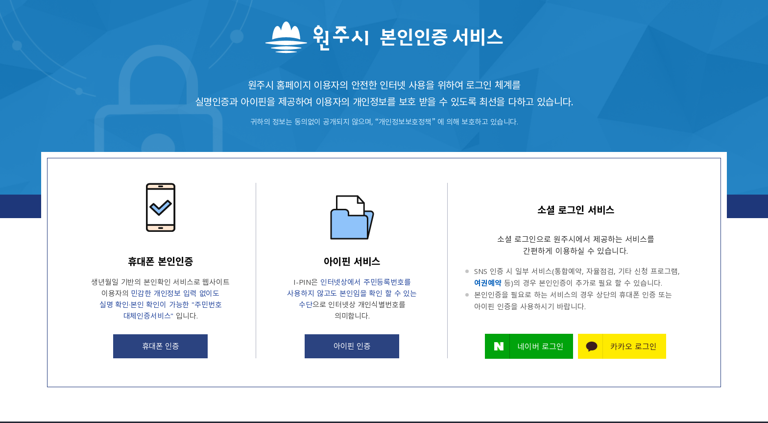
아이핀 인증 (352, 346)
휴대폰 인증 (160, 346)
